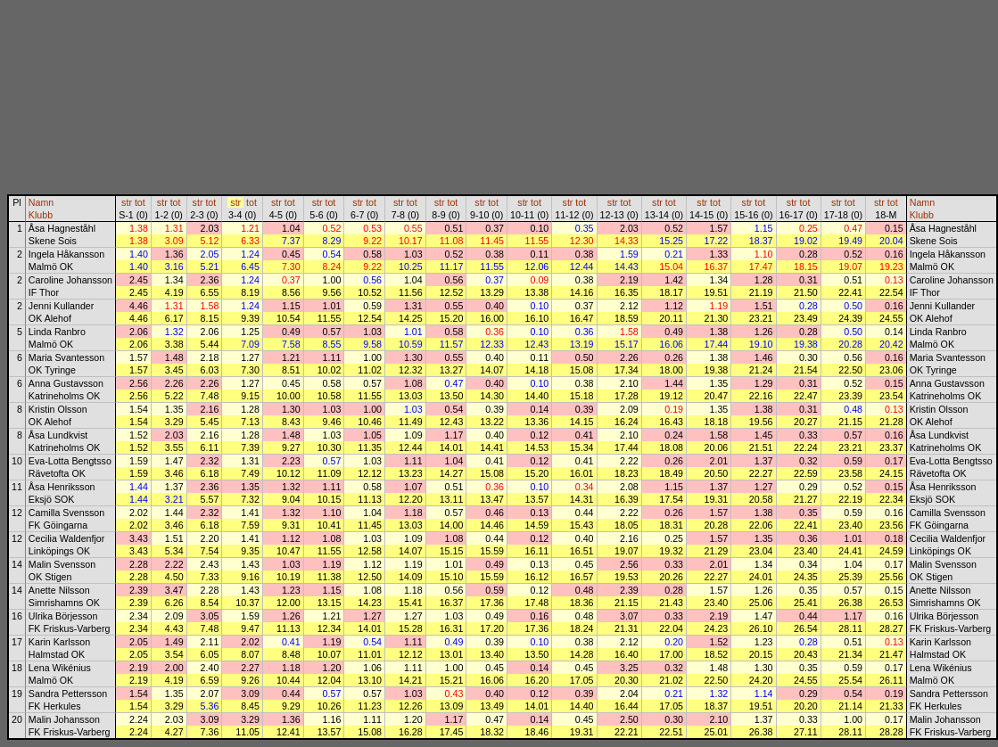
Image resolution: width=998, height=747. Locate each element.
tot (140, 202)
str (126, 202)
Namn (41, 202)
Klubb (41, 214)
